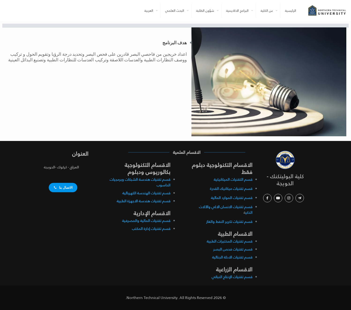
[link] (285, 159)
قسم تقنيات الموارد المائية (231, 198)
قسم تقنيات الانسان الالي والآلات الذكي (225, 209)
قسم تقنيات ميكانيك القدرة (231, 189)
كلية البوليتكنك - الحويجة (285, 180)
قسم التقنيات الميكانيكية (233, 179)
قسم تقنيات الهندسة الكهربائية (146, 193)
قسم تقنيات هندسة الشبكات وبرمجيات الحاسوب (140, 182)
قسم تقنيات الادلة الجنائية (232, 257)
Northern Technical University (152, 298)
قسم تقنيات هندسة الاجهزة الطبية (143, 201)
